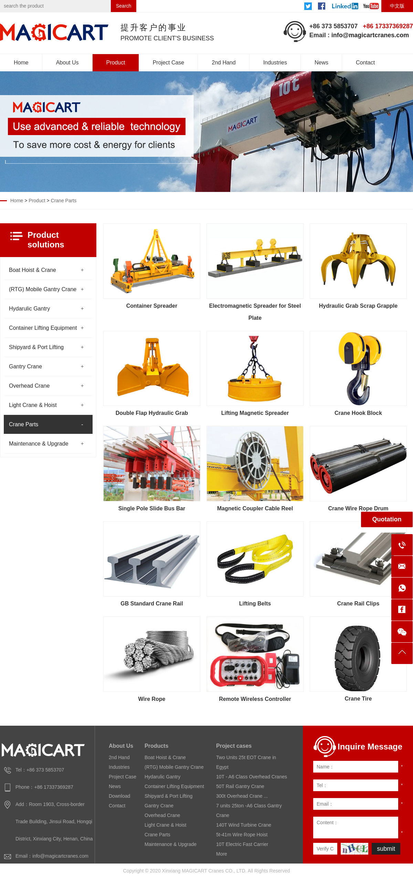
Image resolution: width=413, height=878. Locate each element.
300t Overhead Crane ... (242, 796)
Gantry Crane (25, 366)
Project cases (234, 746)
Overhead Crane (29, 386)
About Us (67, 62)
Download (119, 796)
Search (123, 6)
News (321, 62)
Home (21, 62)
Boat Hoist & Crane (32, 270)
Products (156, 746)
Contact (365, 62)
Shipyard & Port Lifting (36, 347)
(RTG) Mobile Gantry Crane (42, 289)
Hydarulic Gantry (29, 309)
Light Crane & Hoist (33, 405)
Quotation (387, 519)
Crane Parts (64, 200)
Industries (275, 62)
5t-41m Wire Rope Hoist (241, 834)
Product (115, 62)
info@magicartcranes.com (370, 35)
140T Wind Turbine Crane (243, 825)
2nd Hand (223, 62)
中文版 (397, 6)
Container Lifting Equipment (43, 328)
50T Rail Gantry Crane (240, 786)
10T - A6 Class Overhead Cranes (251, 776)
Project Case (168, 62)
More (221, 854)
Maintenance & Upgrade (38, 444)
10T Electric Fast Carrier (242, 844)
